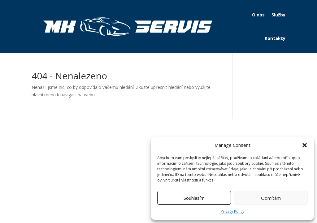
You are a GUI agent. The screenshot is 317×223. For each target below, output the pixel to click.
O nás (258, 15)
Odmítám (271, 198)
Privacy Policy (232, 211)
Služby (278, 15)
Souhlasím (194, 198)
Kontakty (275, 38)
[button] (305, 145)
